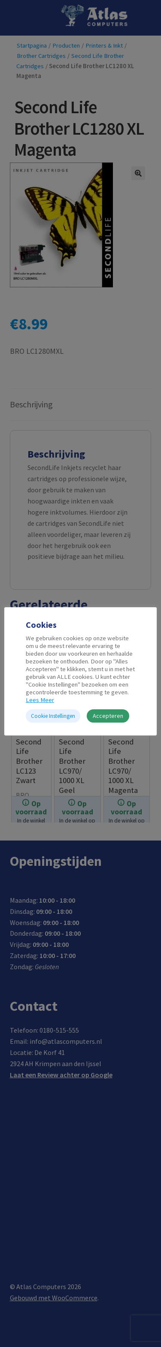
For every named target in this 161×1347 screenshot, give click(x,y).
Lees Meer (40, 700)
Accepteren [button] (108, 716)
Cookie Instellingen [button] (53, 716)
